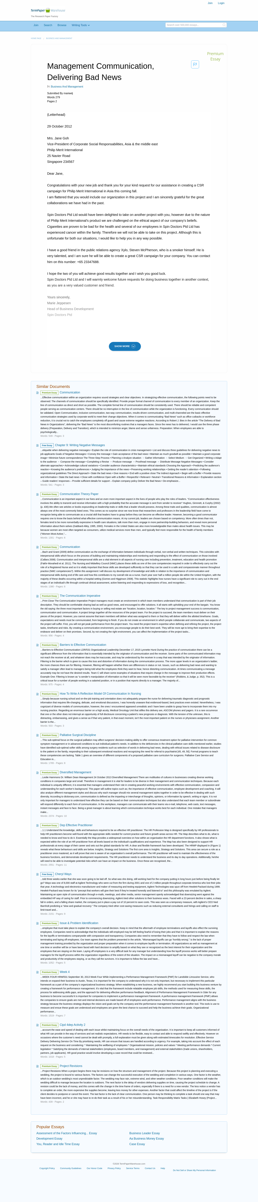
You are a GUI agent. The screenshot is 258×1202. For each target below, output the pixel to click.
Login (221, 3)
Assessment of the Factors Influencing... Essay (66, 1133)
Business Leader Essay (144, 1133)
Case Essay (137, 1144)
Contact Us (150, 1168)
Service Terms (133, 1168)
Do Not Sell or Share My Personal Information (194, 1170)
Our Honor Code (94, 1168)
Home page (36, 38)
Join (210, 3)
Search (48, 25)
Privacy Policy (114, 1168)
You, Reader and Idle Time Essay (58, 1144)
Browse (62, 25)
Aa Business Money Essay (146, 1138)
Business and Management (59, 38)
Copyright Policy (47, 1168)
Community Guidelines (70, 1168)
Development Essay (49, 1138)
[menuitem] (210, 3)
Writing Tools (79, 25)
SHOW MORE (124, 346)
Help (163, 1168)
